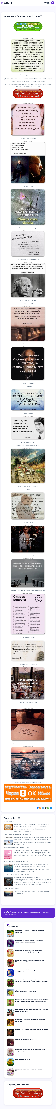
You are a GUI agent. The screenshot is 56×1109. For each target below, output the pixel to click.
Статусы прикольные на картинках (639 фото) (17, 834)
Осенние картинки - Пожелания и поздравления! (31, 1029)
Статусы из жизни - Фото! (11, 888)
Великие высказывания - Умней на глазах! (16, 847)
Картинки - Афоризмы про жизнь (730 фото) (17, 874)
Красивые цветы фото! (22, 1059)
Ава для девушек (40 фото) (24, 1039)
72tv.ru (6, 2)
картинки (27, 86)
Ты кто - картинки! (9, 821)
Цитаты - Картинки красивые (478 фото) (16, 861)
